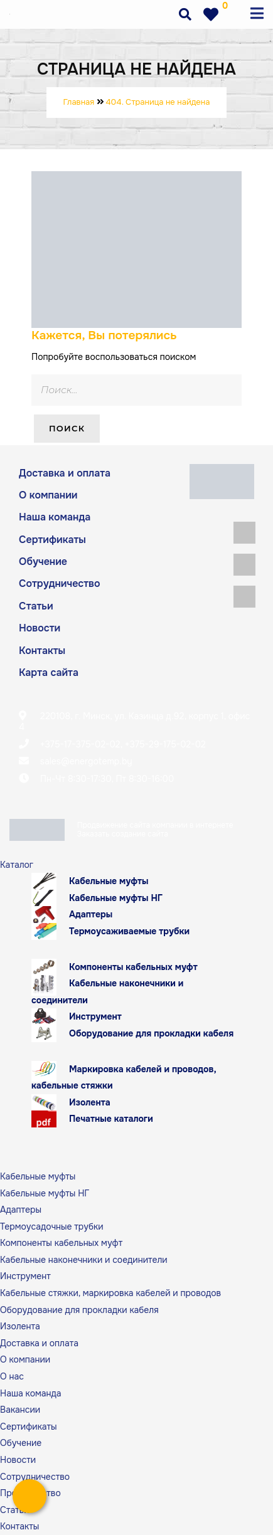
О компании (48, 495)
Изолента (89, 1102)
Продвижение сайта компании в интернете (155, 825)
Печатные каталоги (111, 1118)
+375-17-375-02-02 (80, 744)
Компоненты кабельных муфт (133, 967)
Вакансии (20, 1409)
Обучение (43, 561)
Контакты (42, 650)
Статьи (36, 606)
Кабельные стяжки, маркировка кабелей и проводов (110, 1293)
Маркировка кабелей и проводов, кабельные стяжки (124, 1077)
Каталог (16, 864)
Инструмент (95, 1016)
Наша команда (54, 517)
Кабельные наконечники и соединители (107, 992)
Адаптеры (90, 914)
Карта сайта (48, 672)
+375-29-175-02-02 (165, 744)
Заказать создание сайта (122, 834)
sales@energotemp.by (86, 761)
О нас (12, 1376)
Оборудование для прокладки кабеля (151, 1033)
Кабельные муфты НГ (116, 898)
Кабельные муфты (109, 881)
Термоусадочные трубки (52, 1226)
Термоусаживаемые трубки (129, 931)
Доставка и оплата (64, 473)
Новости (39, 628)
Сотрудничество (59, 583)
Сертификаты (52, 539)
